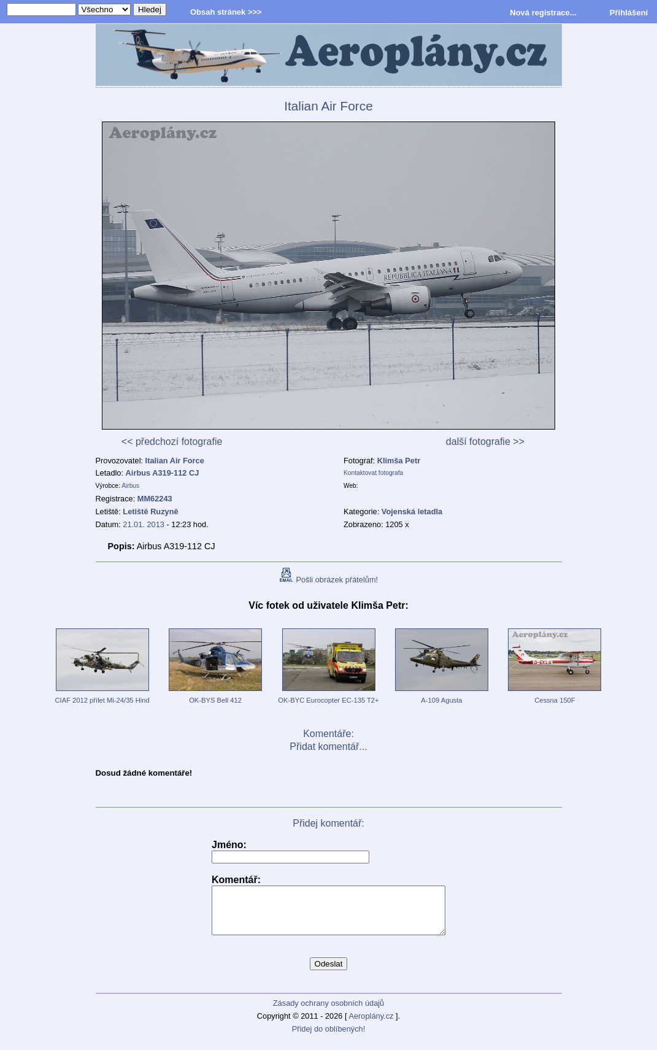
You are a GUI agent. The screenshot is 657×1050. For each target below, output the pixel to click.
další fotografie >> (485, 441)
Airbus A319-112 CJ (162, 472)
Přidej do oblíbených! (329, 1038)
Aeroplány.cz (370, 1025)
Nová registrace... (543, 12)
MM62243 (154, 498)
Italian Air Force (174, 460)
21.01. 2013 (143, 524)
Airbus (130, 485)
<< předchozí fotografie (172, 441)
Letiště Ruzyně (150, 511)
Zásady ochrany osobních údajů (328, 1012)
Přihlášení (629, 12)
